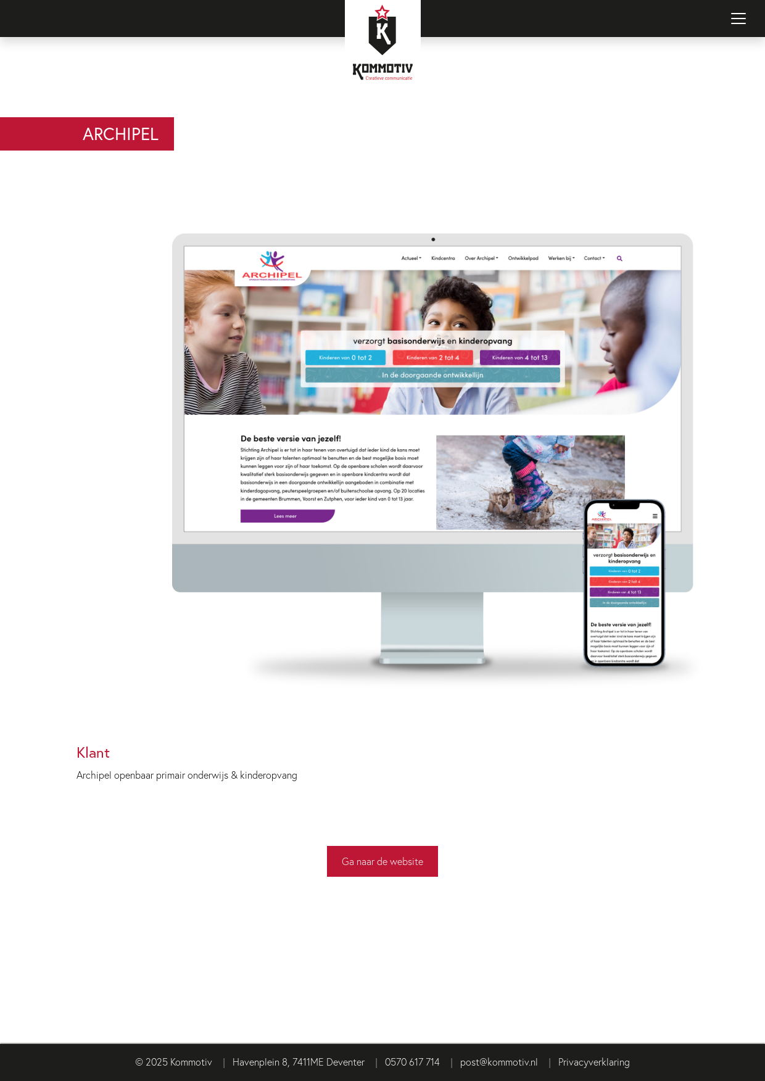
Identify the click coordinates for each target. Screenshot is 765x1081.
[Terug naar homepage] (382, 58)
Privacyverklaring (594, 1061)
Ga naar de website (382, 861)
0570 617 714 (412, 1061)
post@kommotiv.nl (499, 1061)
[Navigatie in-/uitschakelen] (738, 18)
